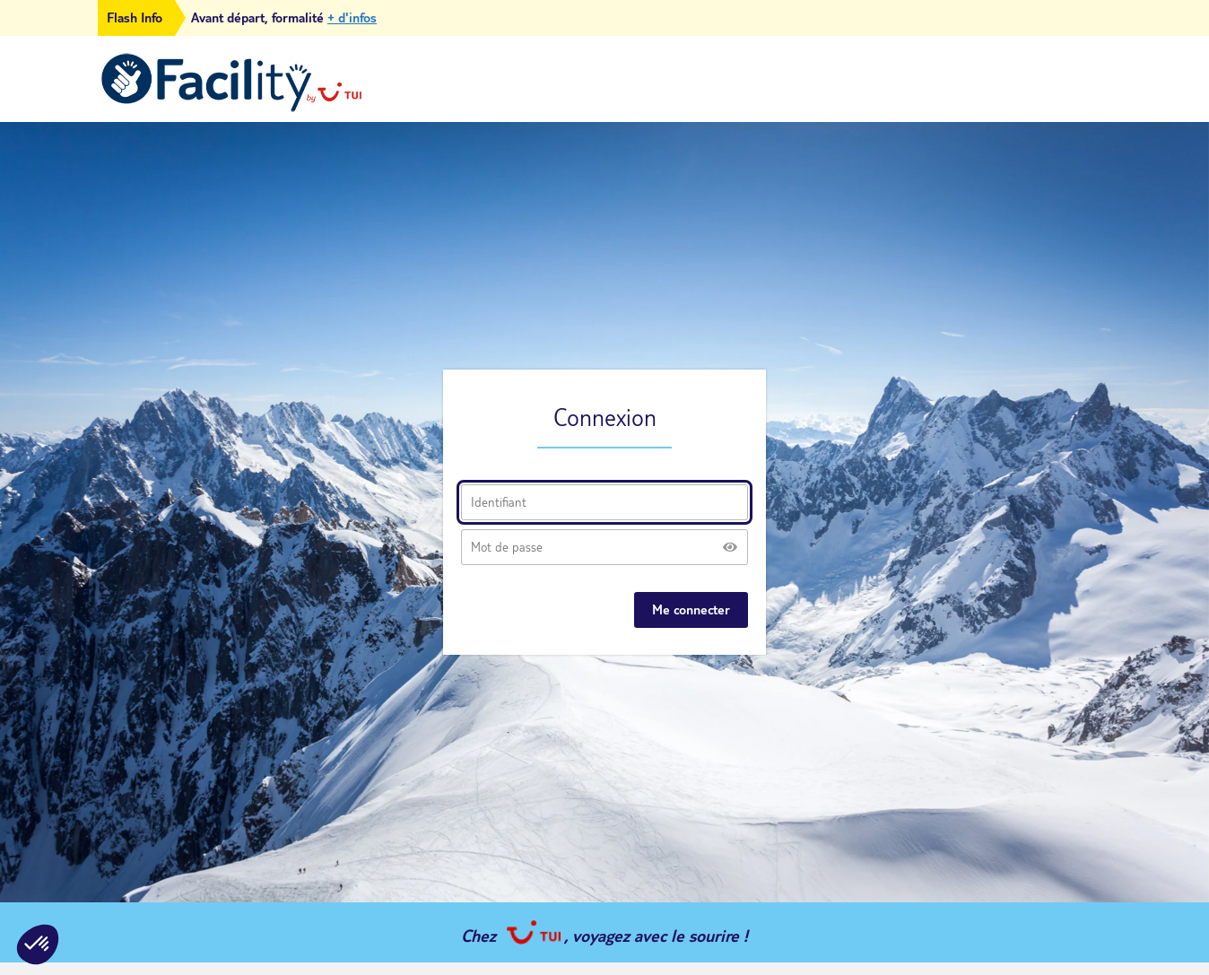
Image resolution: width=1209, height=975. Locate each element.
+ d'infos (352, 18)
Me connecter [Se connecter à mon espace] (691, 610)
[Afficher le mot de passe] (730, 547)
